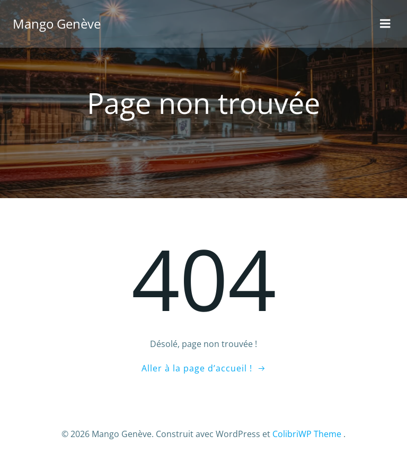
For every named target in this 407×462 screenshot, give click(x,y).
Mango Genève (57, 23)
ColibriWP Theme (306, 434)
